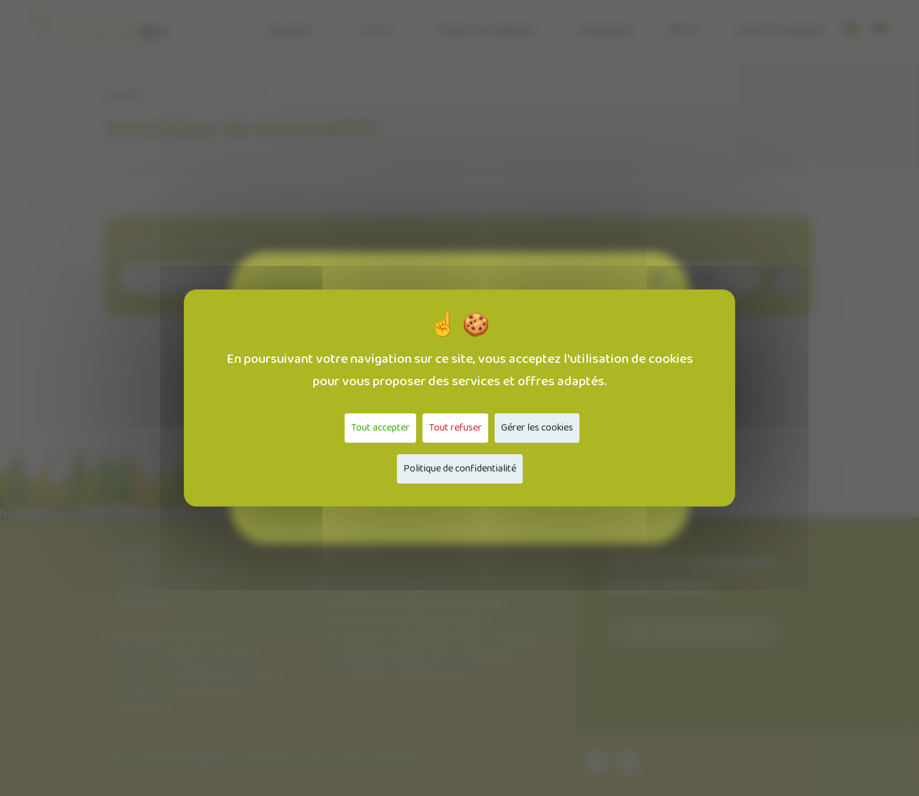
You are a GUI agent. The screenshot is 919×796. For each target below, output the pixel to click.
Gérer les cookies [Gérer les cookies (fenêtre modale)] (537, 427)
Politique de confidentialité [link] (459, 468)
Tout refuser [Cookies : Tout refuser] (455, 427)
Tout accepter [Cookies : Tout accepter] (380, 427)
